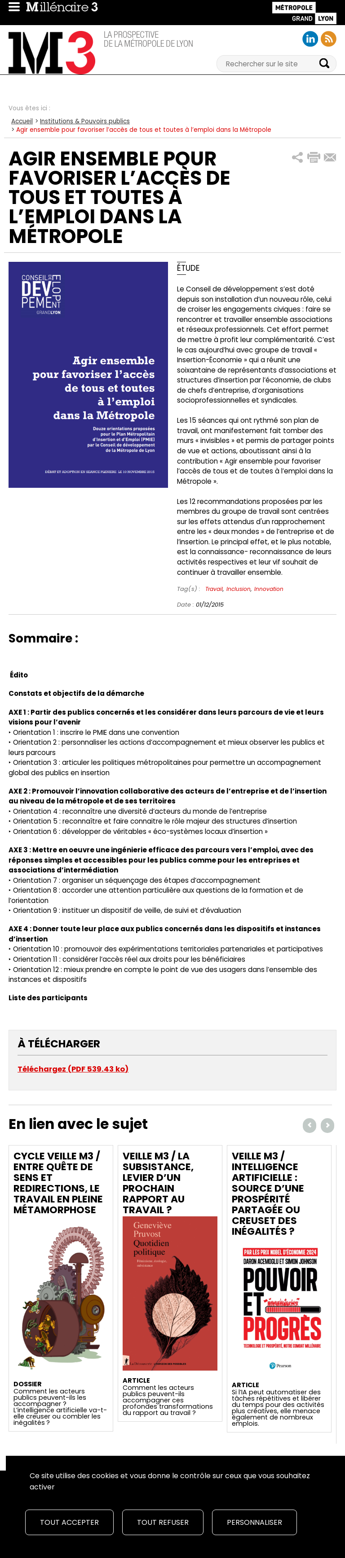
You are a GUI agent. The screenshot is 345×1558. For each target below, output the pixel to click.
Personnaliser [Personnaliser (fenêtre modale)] (254, 1522)
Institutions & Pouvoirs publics (85, 121)
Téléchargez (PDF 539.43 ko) (73, 1069)
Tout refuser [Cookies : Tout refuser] (163, 1522)
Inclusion (238, 589)
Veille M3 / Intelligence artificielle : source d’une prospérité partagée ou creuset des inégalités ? (268, 1193)
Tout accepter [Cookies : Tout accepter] (69, 1522)
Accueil (22, 121)
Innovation (268, 589)
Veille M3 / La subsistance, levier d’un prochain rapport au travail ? (158, 1183)
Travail (214, 589)
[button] (297, 157)
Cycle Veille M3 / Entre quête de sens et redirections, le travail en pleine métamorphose (58, 1183)
